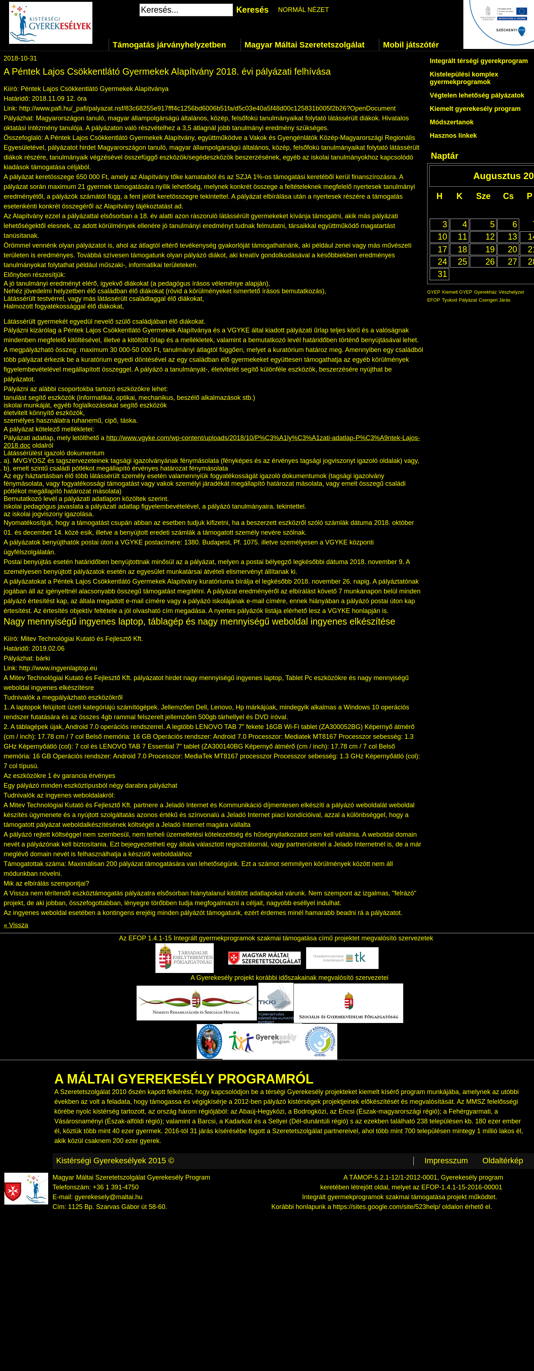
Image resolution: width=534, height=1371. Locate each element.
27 (512, 261)
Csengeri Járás (494, 300)
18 (462, 249)
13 (512, 236)
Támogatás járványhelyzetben (169, 44)
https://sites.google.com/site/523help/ (386, 1206)
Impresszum (446, 1160)
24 (442, 261)
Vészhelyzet (511, 292)
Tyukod (449, 300)
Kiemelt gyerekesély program (475, 108)
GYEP (433, 292)
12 (490, 236)
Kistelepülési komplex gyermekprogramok (464, 78)
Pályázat (468, 300)
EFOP (433, 300)
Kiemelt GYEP (457, 292)
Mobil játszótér (411, 44)
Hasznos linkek (453, 135)
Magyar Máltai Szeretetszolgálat (304, 44)
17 (442, 249)
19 (490, 249)
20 (512, 249)
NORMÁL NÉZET (303, 9)
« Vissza (16, 925)
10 (442, 236)
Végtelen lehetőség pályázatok (477, 95)
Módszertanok (451, 122)
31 (442, 274)
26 (490, 261)
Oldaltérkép (502, 1160)
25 (462, 261)
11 (462, 236)
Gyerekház (485, 292)
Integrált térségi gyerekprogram (479, 61)
